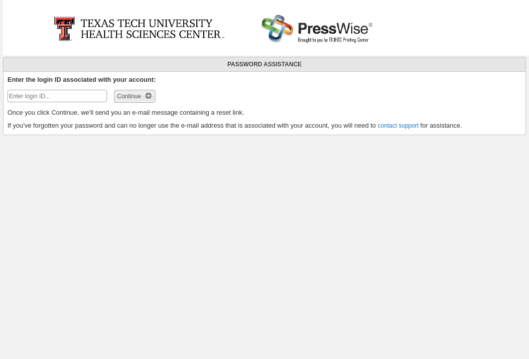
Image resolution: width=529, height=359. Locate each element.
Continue (134, 96)
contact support (398, 125)
